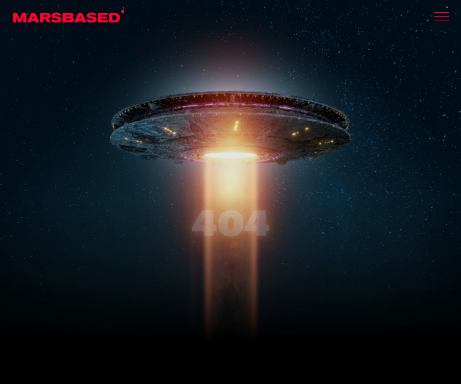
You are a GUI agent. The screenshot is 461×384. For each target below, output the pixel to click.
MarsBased (68, 16)
